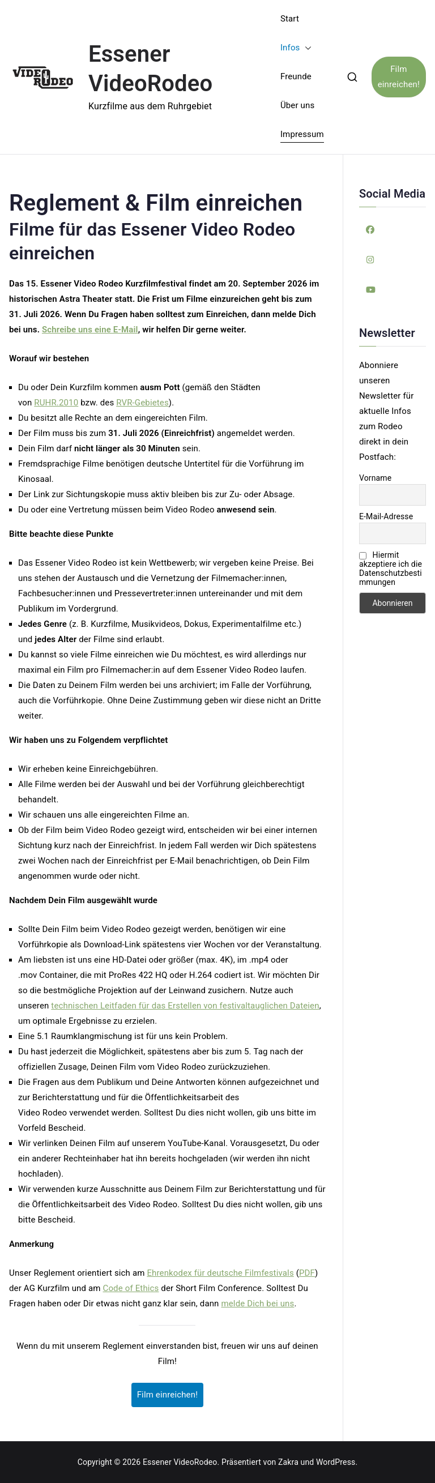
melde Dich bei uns (257, 1303)
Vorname (375, 477)
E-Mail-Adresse (386, 516)
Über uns (297, 105)
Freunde (296, 76)
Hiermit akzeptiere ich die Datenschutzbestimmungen (390, 568)
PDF (307, 1273)
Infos (296, 47)
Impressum (302, 134)
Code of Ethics (131, 1288)
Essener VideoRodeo (180, 1462)
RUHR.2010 (56, 403)
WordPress (335, 1462)
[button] (306, 47)
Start (289, 19)
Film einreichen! (399, 76)
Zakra (288, 1462)
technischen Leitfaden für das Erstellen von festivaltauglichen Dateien (185, 1006)
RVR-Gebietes (142, 403)
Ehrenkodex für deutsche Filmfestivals (220, 1273)
